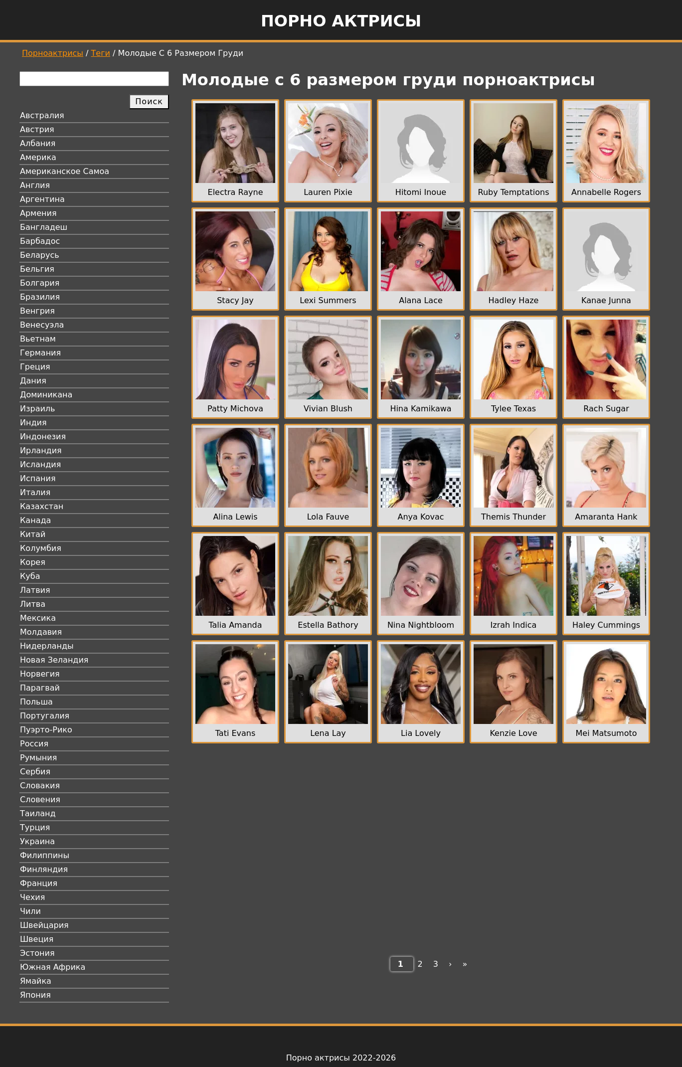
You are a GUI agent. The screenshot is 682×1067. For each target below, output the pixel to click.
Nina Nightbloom (420, 625)
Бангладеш (43, 227)
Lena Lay (328, 733)
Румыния (38, 757)
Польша (36, 702)
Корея (32, 562)
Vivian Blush (328, 408)
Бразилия (40, 297)
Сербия (35, 771)
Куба (30, 576)
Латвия (35, 590)
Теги (100, 53)
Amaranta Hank (606, 517)
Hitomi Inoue (420, 192)
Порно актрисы (341, 20)
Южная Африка (52, 967)
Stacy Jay (235, 300)
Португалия (44, 715)
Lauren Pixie (328, 192)
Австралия (42, 115)
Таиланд (38, 813)
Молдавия (41, 632)
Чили (30, 911)
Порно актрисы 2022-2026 (341, 1058)
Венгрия (37, 311)
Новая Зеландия (54, 660)
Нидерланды (47, 646)
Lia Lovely (421, 733)
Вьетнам (38, 339)
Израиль (37, 408)
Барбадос (40, 241)
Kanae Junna (606, 300)
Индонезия (43, 436)
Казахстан (41, 506)
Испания (38, 478)
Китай (32, 534)
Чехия (32, 897)
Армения (38, 213)
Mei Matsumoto (606, 733)
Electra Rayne (235, 192)
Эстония (37, 953)
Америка (38, 157)
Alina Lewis (235, 517)
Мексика (38, 618)
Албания (37, 143)
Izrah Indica (514, 625)
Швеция (36, 939)
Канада (35, 520)
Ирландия (41, 450)
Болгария (39, 283)
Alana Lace (421, 300)
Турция (35, 827)
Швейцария (44, 925)
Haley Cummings (606, 625)
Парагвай (40, 688)
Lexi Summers (328, 300)
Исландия (40, 464)
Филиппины (44, 855)
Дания (33, 380)
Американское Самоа (64, 171)
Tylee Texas (513, 408)
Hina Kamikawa (420, 408)
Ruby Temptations (513, 192)
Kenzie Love (513, 733)
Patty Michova (235, 408)
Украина (37, 841)
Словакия (40, 785)
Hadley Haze (514, 300)
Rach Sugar (606, 408)
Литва (32, 604)
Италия (35, 492)
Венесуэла (42, 325)
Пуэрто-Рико (46, 729)
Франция (38, 883)
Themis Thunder (513, 517)
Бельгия (37, 269)
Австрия (37, 129)
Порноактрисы (52, 53)
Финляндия (44, 869)
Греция (35, 366)
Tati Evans (235, 733)
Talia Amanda (235, 625)
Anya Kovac (421, 517)
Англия (35, 185)
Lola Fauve (328, 517)
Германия (40, 352)
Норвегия (40, 674)
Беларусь (39, 255)
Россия (34, 743)
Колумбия (40, 548)
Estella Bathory (328, 625)
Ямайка (35, 981)
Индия (33, 422)
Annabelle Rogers (606, 192)
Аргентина (42, 199)
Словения (40, 799)
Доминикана (46, 394)
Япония (35, 995)
